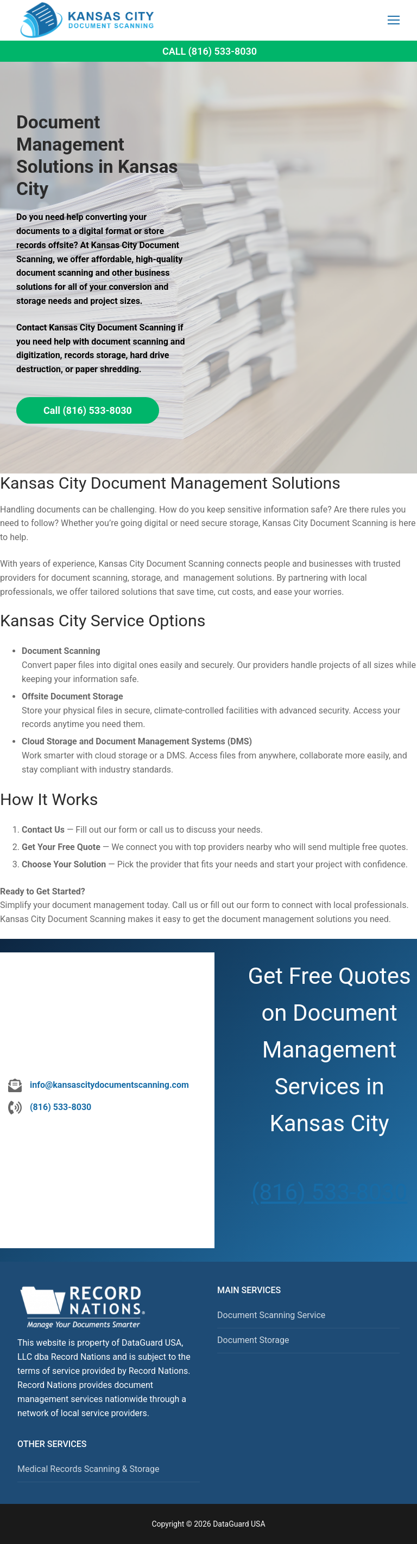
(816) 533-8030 (329, 1192)
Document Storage (253, 1340)
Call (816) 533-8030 (209, 51)
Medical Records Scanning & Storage (88, 1469)
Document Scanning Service (271, 1315)
